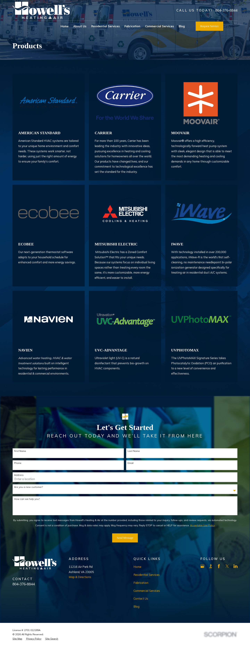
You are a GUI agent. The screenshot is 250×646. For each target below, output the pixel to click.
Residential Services (147, 574)
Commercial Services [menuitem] (159, 26)
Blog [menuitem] (182, 26)
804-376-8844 (226, 10)
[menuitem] (17, 639)
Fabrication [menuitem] (132, 26)
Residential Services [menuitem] (105, 26)
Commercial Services (147, 590)
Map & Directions (80, 577)
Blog (136, 606)
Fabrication (141, 582)
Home (137, 566)
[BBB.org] (211, 566)
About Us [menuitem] (79, 26)
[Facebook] (219, 566)
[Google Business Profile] (202, 566)
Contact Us (141, 598)
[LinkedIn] (236, 566)
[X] (227, 566)
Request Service (209, 26)
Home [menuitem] (65, 26)
